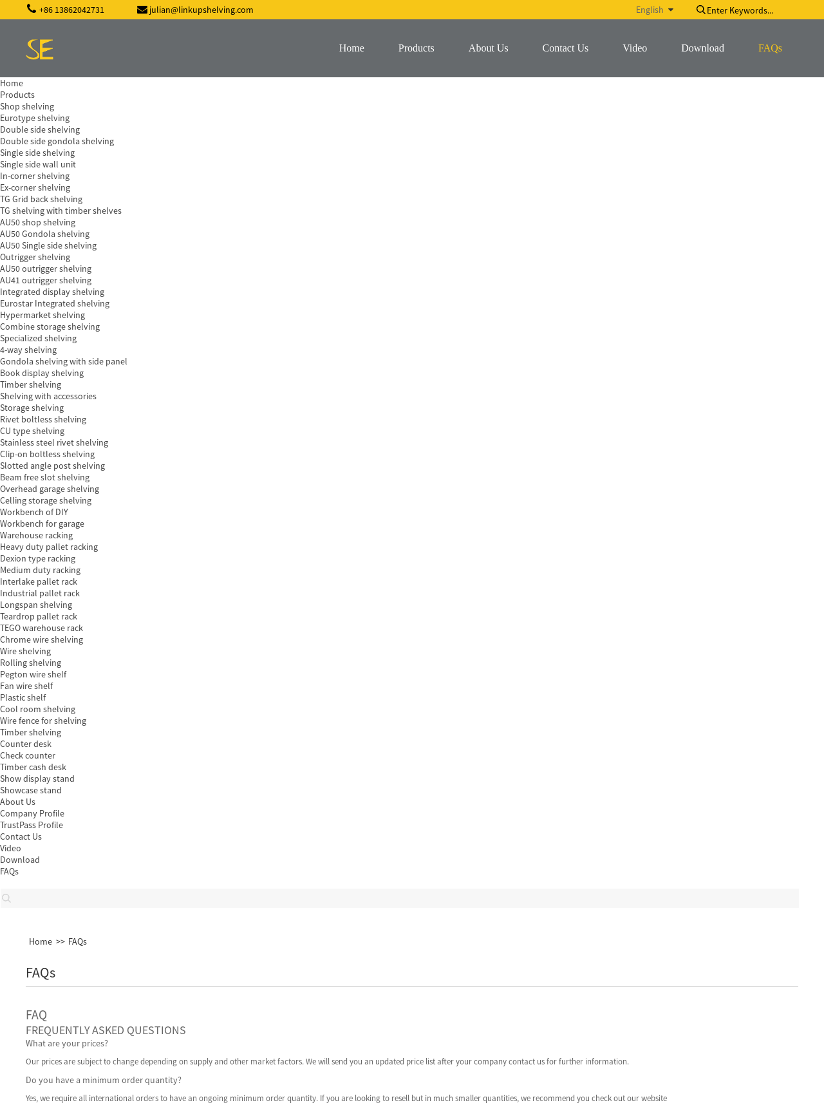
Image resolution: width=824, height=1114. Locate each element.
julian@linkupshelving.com (105, 983)
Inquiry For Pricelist (341, 809)
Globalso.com (771, 1096)
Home (40, 99)
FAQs (77, 99)
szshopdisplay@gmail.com (104, 1004)
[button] (49, 621)
